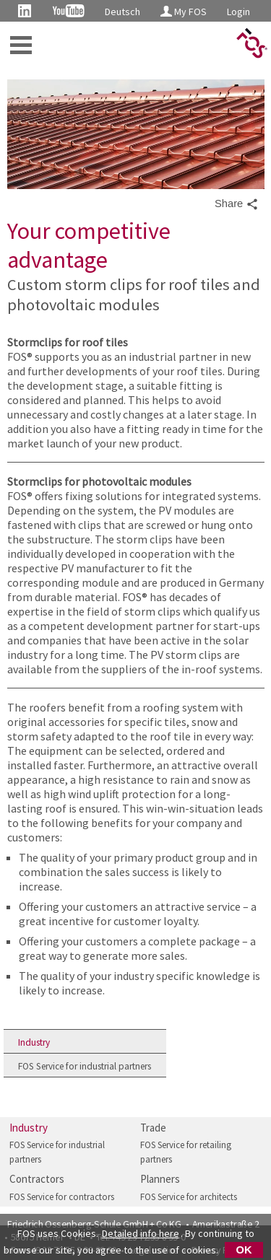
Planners (160, 1179)
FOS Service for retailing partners (185, 1152)
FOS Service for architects (188, 1197)
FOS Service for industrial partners (84, 1066)
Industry (34, 1042)
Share (237, 204)
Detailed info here (140, 1233)
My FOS (183, 11)
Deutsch (122, 11)
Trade (153, 1127)
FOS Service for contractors (61, 1197)
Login (238, 11)
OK (244, 1250)
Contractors (36, 1179)
